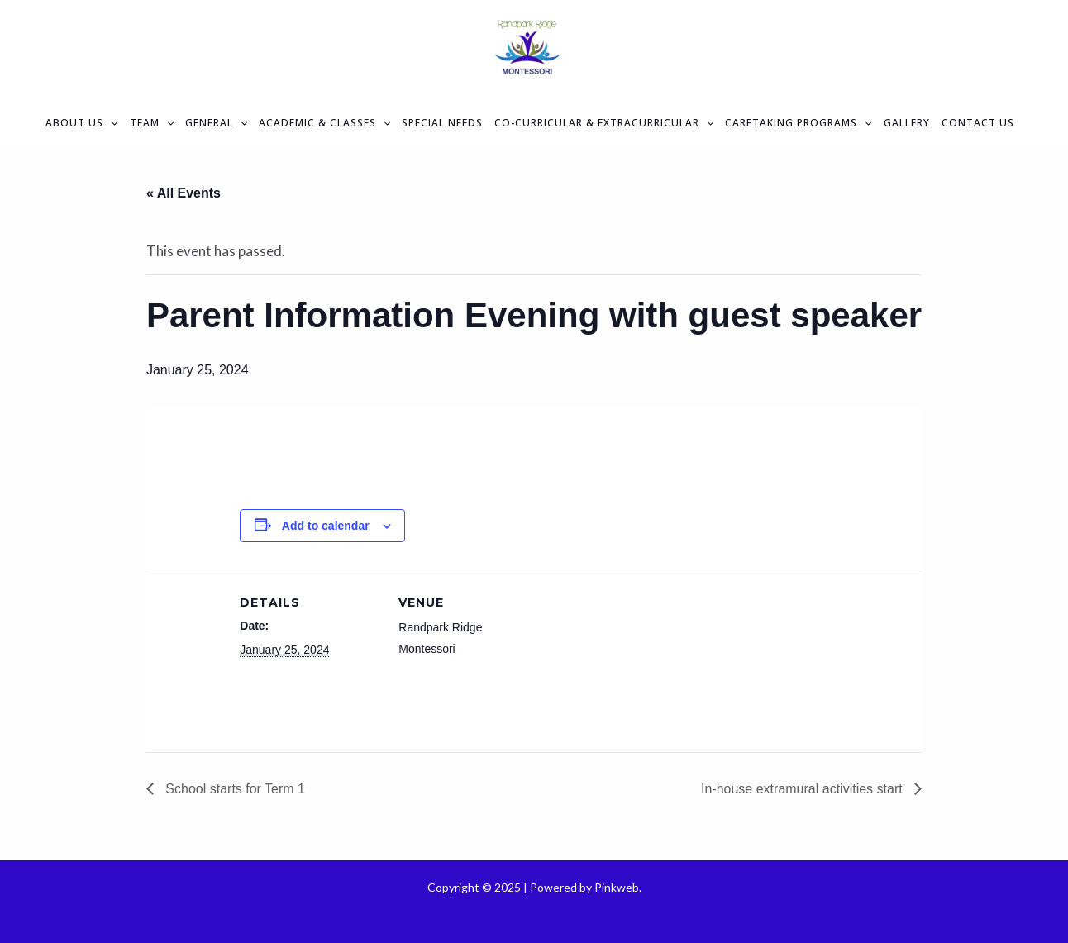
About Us (81, 123)
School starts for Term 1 (233, 789)
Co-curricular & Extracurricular (603, 123)
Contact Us (978, 123)
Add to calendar (326, 525)
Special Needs (442, 123)
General (216, 123)
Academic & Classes (324, 123)
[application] (110, 123)
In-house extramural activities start (803, 789)
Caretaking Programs (798, 123)
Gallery (907, 123)
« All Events (183, 193)
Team (152, 123)
